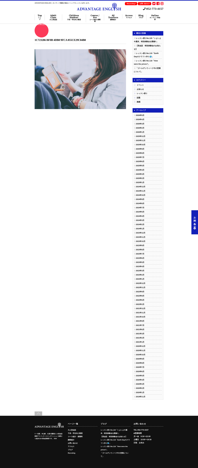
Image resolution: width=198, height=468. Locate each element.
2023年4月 (140, 266)
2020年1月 (140, 392)
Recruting (71, 453)
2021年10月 (140, 317)
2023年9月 (140, 245)
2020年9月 (140, 359)
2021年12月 (140, 308)
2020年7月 (140, 367)
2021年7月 (140, 325)
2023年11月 (140, 237)
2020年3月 (140, 384)
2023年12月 (140, 233)
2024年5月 (140, 212)
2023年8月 (140, 250)
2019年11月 (140, 397)
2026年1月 (140, 132)
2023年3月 (140, 271)
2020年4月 (140, 380)
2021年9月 (140, 321)
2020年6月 (140, 371)
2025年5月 (140, 166)
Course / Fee (95, 18)
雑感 (138, 102)
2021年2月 (140, 338)
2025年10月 (140, 145)
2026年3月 (140, 124)
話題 (138, 98)
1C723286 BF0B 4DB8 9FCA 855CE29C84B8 (60, 39)
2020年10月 (140, 355)
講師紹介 (71, 440)
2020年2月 (140, 388)
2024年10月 (140, 195)
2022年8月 (140, 296)
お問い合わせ (145, 4)
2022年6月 (140, 300)
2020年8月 (140, 363)
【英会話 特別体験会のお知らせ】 (114, 437)
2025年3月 (140, 174)
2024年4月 (140, 216)
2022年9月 (140, 292)
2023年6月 (140, 258)
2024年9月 (140, 199)
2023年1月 (140, 279)
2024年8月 (140, 203)
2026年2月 (140, 128)
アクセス (71, 446)
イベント (140, 85)
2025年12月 (140, 136)
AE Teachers (113, 17)
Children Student (74, 17)
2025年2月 (140, 178)
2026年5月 (140, 115)
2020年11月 (140, 350)
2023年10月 (140, 241)
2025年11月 (140, 140)
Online (155, 17)
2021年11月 (140, 313)
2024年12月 (140, 187)
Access (129, 16)
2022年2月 (140, 304)
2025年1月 (140, 182)
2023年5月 (140, 262)
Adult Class (53, 17)
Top (40, 17)
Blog (140, 16)
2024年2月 (140, 224)
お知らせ (140, 89)
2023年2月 (140, 275)
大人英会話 (72, 430)
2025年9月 (140, 149)
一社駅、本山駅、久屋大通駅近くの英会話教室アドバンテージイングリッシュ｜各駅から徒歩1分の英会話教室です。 (48, 436)
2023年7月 (140, 254)
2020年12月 (140, 346)
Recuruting (131, 4)
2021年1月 (140, 342)
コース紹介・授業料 (75, 437)
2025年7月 (140, 157)
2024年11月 (140, 191)
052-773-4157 (153, 8)
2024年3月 (140, 220)
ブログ (70, 450)
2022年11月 (140, 287)
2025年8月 (140, 153)
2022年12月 (140, 283)
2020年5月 (140, 376)
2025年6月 (140, 161)
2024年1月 (140, 229)
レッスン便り (142, 93)
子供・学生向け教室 (75, 433)
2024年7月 (140, 208)
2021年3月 (140, 334)
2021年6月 (140, 329)
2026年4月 (140, 119)
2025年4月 (140, 170)
